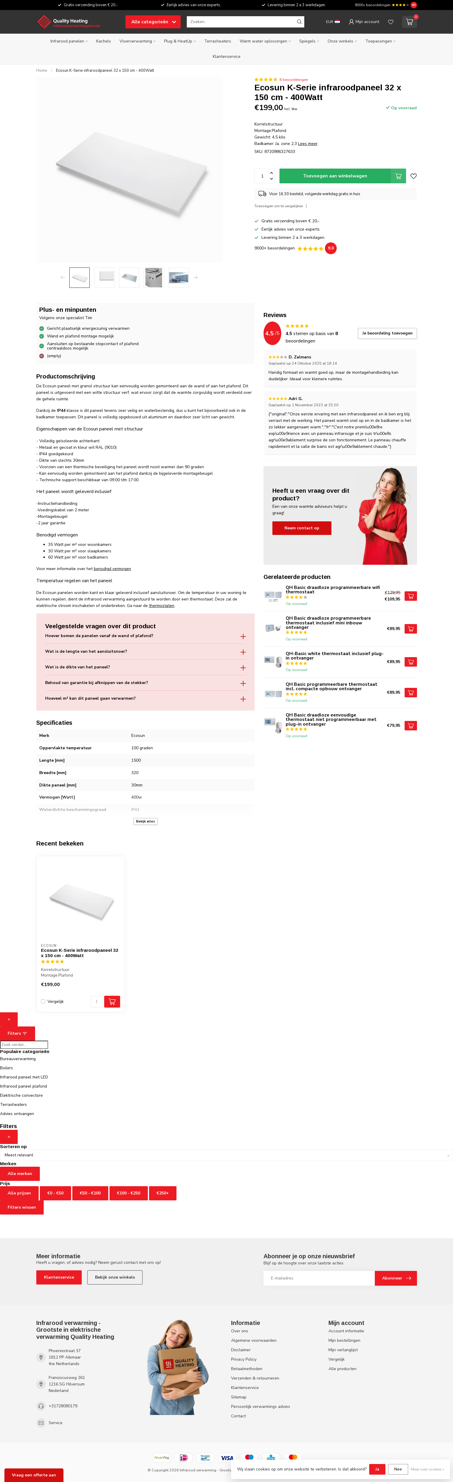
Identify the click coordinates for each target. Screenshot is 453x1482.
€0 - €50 (55, 1193)
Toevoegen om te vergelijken (278, 205)
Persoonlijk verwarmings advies (260, 1406)
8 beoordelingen (293, 79)
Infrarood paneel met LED (24, 1077)
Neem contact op (301, 528)
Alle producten (342, 1369)
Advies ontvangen (17, 1114)
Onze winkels (340, 41)
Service (56, 1423)
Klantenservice (227, 56)
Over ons (239, 1331)
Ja (377, 1469)
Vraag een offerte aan (34, 1475)
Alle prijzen (19, 1193)
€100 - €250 (128, 1193)
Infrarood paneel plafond (23, 1086)
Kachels (103, 41)
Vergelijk (56, 1001)
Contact (238, 1416)
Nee (398, 1469)
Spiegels (307, 41)
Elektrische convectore (21, 1095)
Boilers (6, 1068)
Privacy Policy (243, 1359)
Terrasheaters (217, 41)
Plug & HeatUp (178, 41)
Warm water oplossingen (263, 41)
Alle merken (20, 1173)
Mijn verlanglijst (343, 1350)
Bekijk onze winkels (115, 1277)
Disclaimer (241, 1350)
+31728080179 (63, 1406)
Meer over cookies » (427, 1469)
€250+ (163, 1193)
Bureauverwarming (18, 1059)
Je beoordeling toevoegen (387, 333)
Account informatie (346, 1331)
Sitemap (238, 1397)
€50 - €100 (90, 1193)
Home (41, 70)
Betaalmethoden (246, 1369)
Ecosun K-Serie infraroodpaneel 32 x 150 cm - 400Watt (105, 70)
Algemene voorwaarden (254, 1340)
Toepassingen (378, 41)
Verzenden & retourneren (255, 1378)
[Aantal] (97, 1002)
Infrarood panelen (67, 41)
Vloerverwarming (136, 41)
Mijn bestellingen (344, 1340)
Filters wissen (22, 1207)
